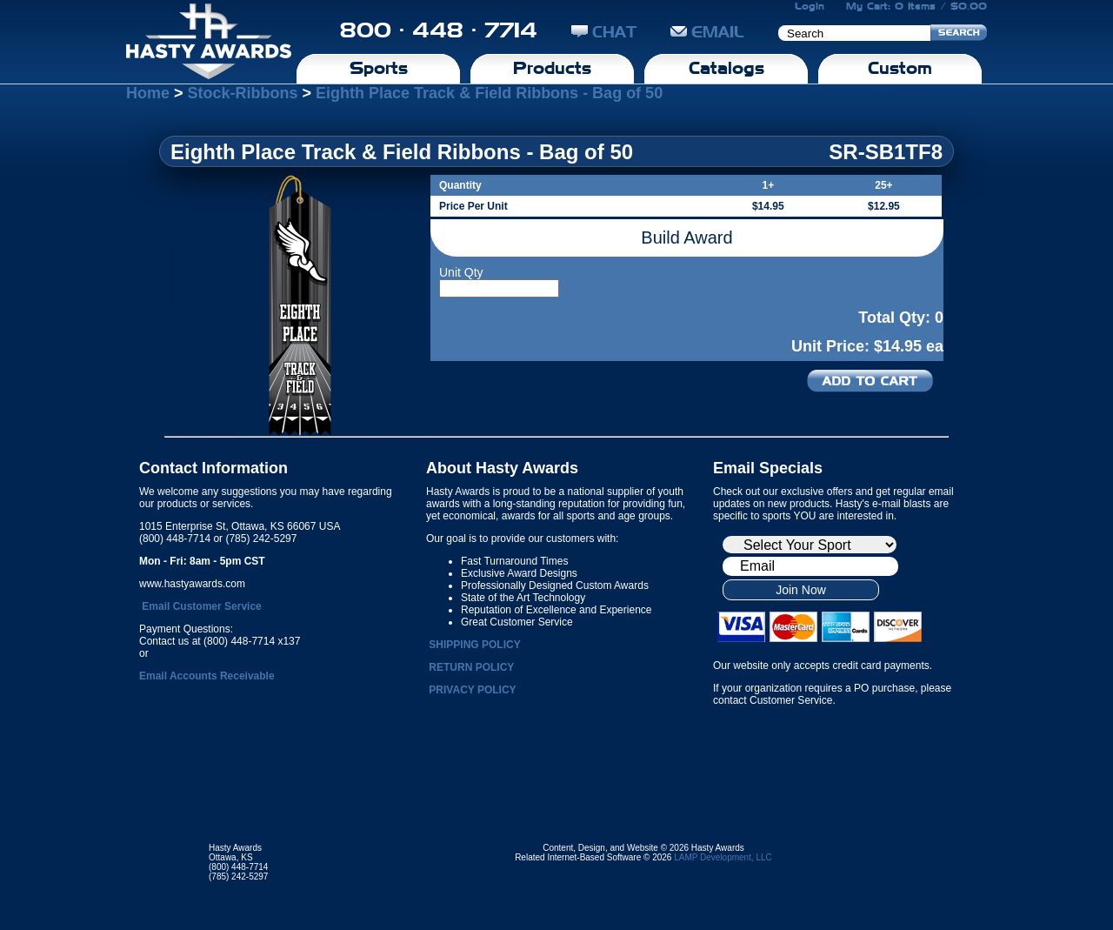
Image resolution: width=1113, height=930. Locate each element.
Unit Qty (461, 272)
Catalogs (726, 67)
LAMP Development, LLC (723, 857)
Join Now (801, 590)
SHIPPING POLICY (474, 645)
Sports (379, 67)
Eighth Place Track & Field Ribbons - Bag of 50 (489, 93)
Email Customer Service (201, 606)
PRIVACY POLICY (472, 690)
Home (148, 93)
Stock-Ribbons (243, 93)
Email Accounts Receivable (207, 676)
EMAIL (707, 32)
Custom (900, 67)
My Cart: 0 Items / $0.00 (916, 6)
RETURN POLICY (471, 667)
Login (809, 6)
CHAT (603, 32)
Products (552, 67)
